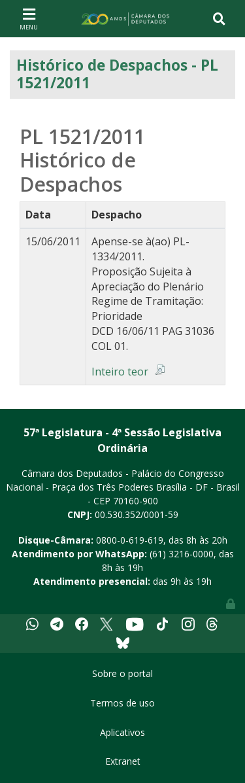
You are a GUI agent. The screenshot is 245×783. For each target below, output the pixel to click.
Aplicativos (122, 732)
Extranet (122, 761)
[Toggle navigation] (28, 18)
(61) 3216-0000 (182, 554)
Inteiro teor (119, 371)
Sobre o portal (122, 673)
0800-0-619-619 (129, 540)
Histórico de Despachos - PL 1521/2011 (117, 74)
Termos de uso (122, 703)
